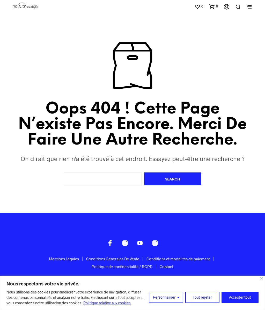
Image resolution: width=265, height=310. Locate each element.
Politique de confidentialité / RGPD (122, 266)
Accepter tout (240, 297)
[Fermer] (261, 278)
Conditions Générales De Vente (112, 258)
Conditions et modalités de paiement (178, 258)
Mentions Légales (64, 258)
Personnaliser (164, 297)
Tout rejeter (202, 297)
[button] (198, 6)
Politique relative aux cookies (107, 303)
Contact (166, 266)
